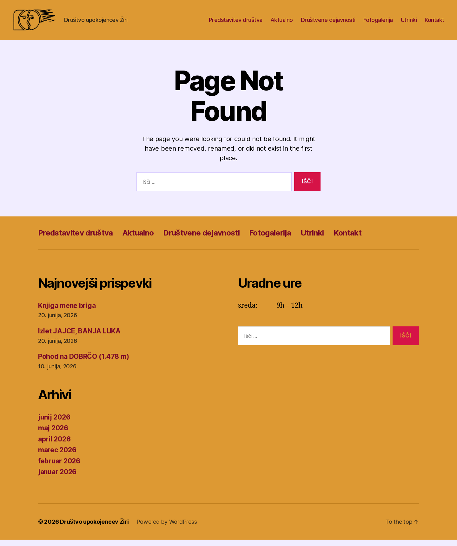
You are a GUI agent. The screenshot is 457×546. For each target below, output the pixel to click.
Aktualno (281, 23)
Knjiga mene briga (67, 312)
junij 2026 (54, 423)
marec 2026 (57, 456)
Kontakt (434, 23)
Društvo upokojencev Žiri (94, 528)
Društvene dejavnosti (328, 23)
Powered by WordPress (167, 528)
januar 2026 (57, 478)
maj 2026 (53, 434)
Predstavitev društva (235, 23)
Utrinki (409, 23)
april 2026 (54, 445)
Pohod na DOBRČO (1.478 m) (83, 363)
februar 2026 (59, 467)
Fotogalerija (378, 23)
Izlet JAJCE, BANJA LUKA (79, 337)
